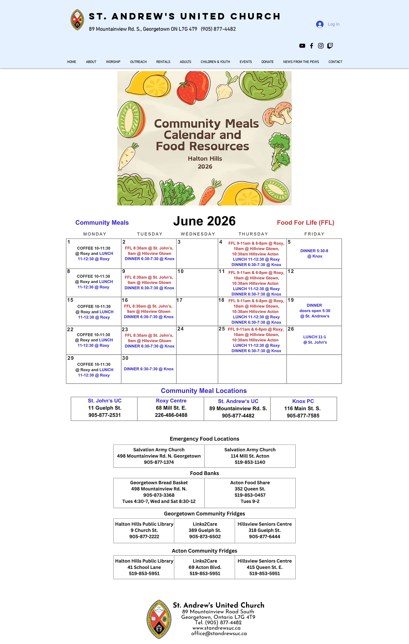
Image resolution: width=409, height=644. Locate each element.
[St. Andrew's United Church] (311, 45)
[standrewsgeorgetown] (320, 45)
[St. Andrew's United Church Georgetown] (302, 45)
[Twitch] (330, 45)
